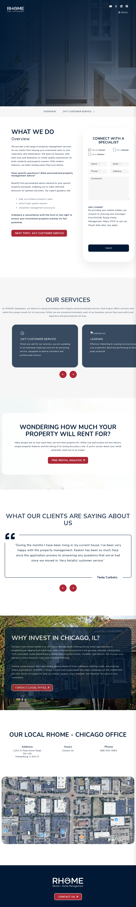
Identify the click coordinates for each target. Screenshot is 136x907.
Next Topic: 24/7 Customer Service (39, 233)
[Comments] (108, 188)
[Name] (97, 164)
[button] (110, 6)
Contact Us (68, 750)
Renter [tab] (123, 150)
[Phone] (97, 171)
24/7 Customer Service (77, 111)
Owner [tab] (98, 150)
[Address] (119, 171)
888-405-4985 (108, 750)
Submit (112, 96)
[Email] (119, 164)
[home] (15, 8)
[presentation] (110, 233)
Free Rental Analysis (67, 460)
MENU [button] (123, 12)
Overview (50, 111)
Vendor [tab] (98, 154)
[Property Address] (60, 97)
